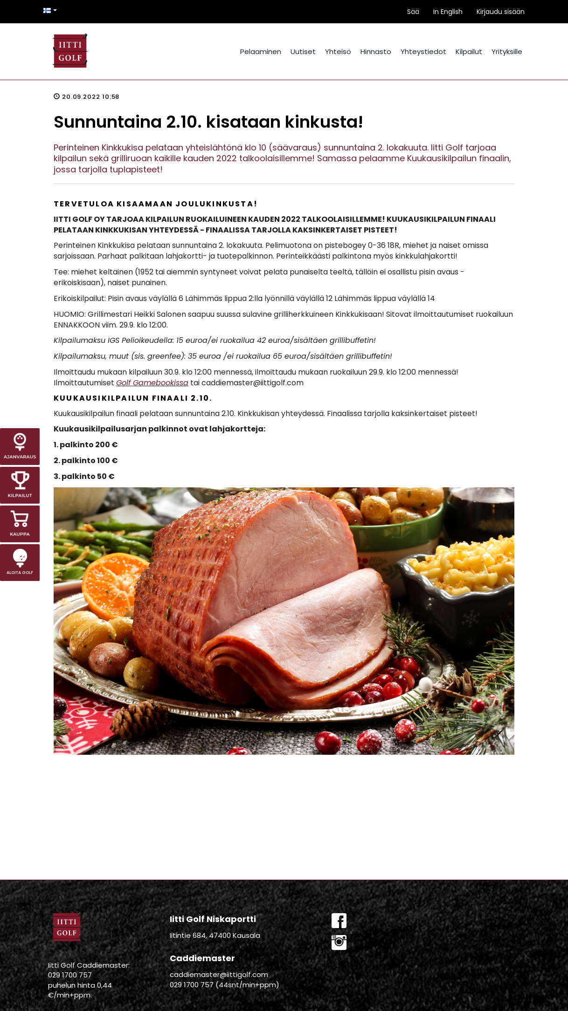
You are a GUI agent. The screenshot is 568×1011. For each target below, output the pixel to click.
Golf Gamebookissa (152, 382)
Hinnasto (375, 51)
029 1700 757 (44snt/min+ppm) (224, 985)
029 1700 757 (70, 975)
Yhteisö (338, 51)
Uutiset (303, 51)
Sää (413, 11)
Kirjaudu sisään (501, 11)
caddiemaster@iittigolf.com (219, 974)
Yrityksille (507, 51)
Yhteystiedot (423, 51)
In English (448, 11)
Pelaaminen (260, 51)
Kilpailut (469, 51)
